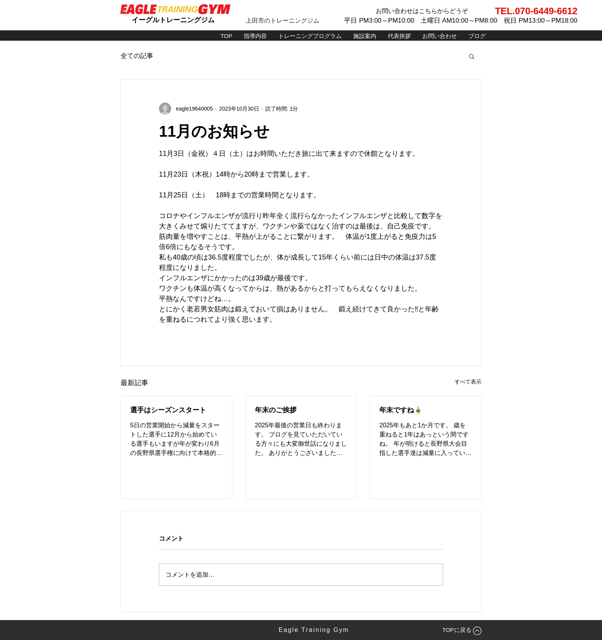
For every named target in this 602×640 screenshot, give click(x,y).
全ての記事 (137, 56)
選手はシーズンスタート (168, 410)
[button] (471, 56)
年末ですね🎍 (400, 410)
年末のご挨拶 (275, 410)
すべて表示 (468, 382)
